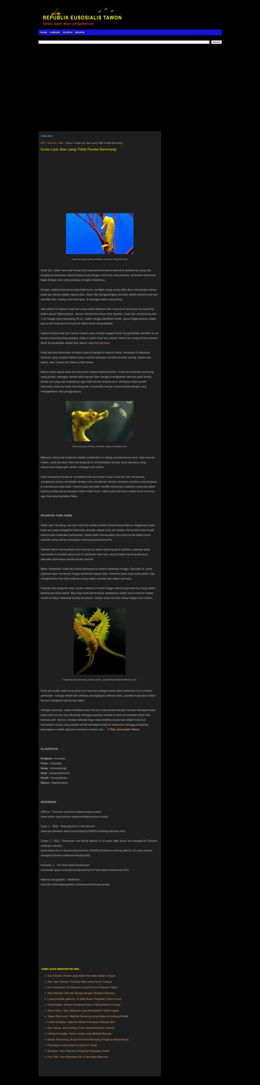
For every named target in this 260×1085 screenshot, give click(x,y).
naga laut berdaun (99, 343)
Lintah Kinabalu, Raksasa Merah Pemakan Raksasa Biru (81, 1022)
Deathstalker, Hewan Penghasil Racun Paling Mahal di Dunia (84, 1004)
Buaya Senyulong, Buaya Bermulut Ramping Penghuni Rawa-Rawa (88, 1039)
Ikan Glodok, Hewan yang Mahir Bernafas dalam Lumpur (81, 975)
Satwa (68, 143)
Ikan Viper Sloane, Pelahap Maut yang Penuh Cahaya (80, 981)
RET (43, 143)
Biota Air (52, 143)
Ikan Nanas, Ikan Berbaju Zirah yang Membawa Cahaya (81, 1027)
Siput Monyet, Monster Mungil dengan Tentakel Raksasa (81, 993)
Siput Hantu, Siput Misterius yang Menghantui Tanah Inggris (83, 1010)
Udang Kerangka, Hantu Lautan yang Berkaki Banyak (80, 1033)
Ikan (61, 143)
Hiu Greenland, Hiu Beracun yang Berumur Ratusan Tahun (83, 987)
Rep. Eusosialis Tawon (125, 729)
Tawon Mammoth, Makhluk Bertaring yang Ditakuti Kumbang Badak (88, 1016)
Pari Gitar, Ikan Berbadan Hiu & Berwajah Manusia (78, 1056)
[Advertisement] (130, 85)
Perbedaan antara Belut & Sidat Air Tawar (72, 1045)
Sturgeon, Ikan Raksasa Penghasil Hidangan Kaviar (79, 1051)
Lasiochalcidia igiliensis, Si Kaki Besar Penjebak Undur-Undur (84, 999)
